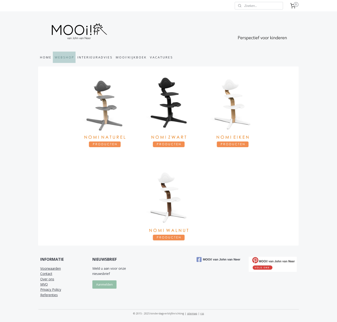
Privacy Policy (50, 289)
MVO (44, 284)
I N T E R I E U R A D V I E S (94, 57)
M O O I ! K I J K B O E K (131, 57)
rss (202, 313)
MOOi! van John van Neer (218, 259)
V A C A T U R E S (161, 57)
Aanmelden (104, 284)
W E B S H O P (64, 57)
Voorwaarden (50, 268)
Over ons (47, 279)
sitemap (192, 313)
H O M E (45, 57)
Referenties (49, 295)
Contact (46, 273)
